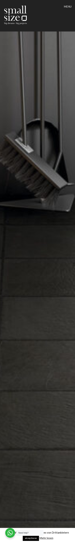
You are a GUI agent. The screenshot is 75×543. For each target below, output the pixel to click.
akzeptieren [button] (31, 538)
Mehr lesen (46, 538)
